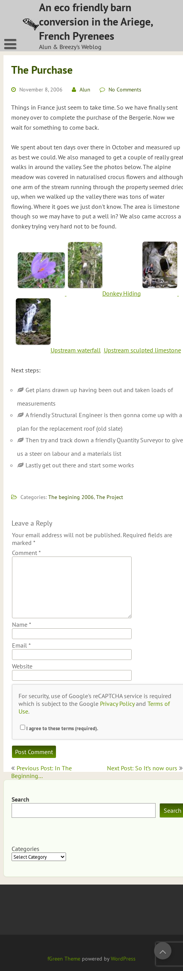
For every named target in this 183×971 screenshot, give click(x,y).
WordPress (123, 958)
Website (22, 666)
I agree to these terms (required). (59, 728)
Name (21, 624)
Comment (26, 553)
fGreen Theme (63, 958)
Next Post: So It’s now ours (142, 768)
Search (20, 799)
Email (21, 645)
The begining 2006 (71, 497)
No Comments (124, 89)
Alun (85, 89)
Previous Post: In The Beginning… (41, 772)
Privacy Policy (117, 703)
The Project (109, 497)
